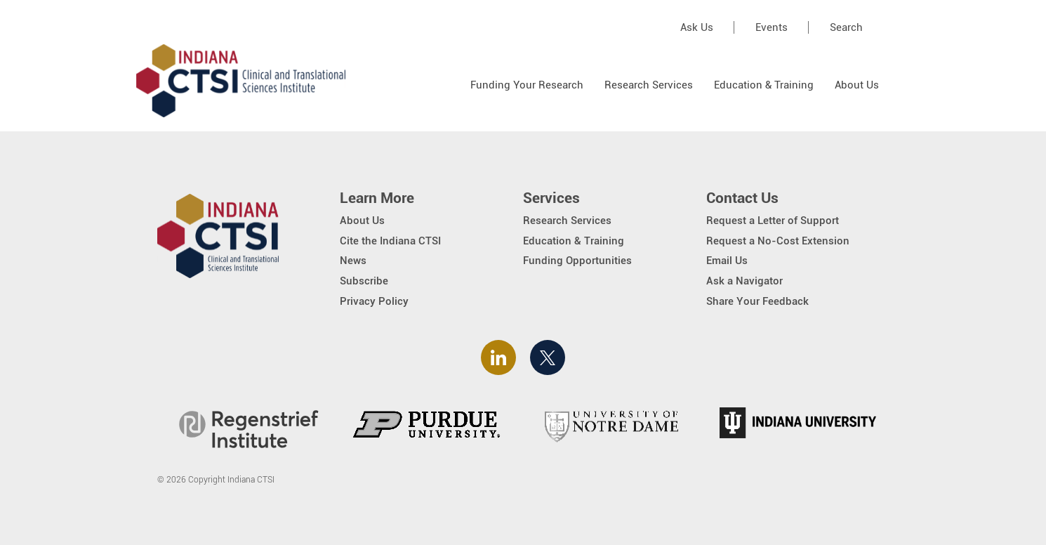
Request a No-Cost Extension (777, 241)
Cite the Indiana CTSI (390, 241)
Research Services (648, 85)
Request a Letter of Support (772, 220)
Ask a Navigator (744, 281)
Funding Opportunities (577, 260)
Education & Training (764, 85)
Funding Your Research (526, 85)
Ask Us (696, 27)
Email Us (727, 260)
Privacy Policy (374, 301)
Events (771, 27)
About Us (857, 85)
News (353, 260)
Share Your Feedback (757, 301)
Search (846, 27)
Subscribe (364, 281)
